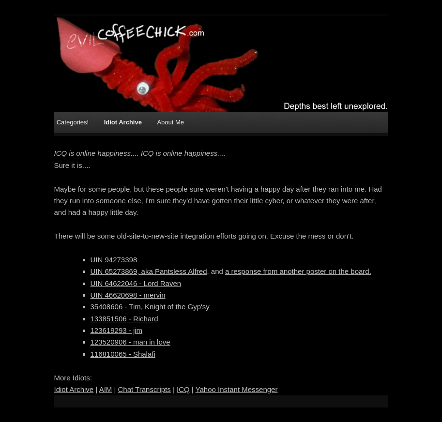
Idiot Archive (123, 122)
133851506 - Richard (124, 319)
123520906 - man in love (130, 342)
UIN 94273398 (114, 260)
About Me (170, 122)
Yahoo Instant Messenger (237, 389)
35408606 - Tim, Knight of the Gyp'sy (150, 306)
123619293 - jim (117, 330)
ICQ (183, 389)
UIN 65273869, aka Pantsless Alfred (149, 271)
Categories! (73, 122)
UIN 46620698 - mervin (128, 295)
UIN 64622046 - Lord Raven (136, 283)
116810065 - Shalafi (123, 354)
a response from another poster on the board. (298, 271)
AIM (105, 389)
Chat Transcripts (144, 389)
